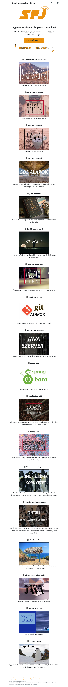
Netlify (15, 679)
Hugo (19, 679)
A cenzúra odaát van (15, 678)
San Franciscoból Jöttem (23, 3)
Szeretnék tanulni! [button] (34, 40)
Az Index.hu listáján (26, 678)
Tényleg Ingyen (37, 678)
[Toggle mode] (51, 3)
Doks (24, 679)
